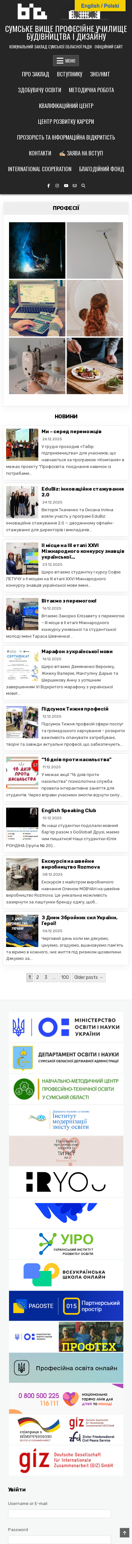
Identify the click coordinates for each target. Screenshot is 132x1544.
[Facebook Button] (48, 186)
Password (18, 1529)
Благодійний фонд (101, 169)
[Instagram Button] (57, 186)
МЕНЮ (70, 60)
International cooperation (39, 169)
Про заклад (35, 74)
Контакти (40, 153)
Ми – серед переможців (72, 431)
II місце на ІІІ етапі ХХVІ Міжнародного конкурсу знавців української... (83, 551)
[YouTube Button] (66, 186)
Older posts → (88, 977)
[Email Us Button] (75, 186)
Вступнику (69, 74)
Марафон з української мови (77, 651)
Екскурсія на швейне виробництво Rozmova (70, 864)
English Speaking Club (69, 810)
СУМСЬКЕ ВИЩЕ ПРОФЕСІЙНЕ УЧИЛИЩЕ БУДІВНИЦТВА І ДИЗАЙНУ (66, 32)
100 (65, 977)
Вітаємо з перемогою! (69, 601)
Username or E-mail (27, 1503)
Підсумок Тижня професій (75, 709)
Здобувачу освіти (39, 90)
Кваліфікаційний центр (66, 106)
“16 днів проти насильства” (76, 759)
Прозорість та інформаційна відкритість (66, 137)
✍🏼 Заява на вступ (81, 153)
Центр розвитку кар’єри (66, 121)
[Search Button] (83, 186)
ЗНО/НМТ (100, 74)
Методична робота (91, 90)
